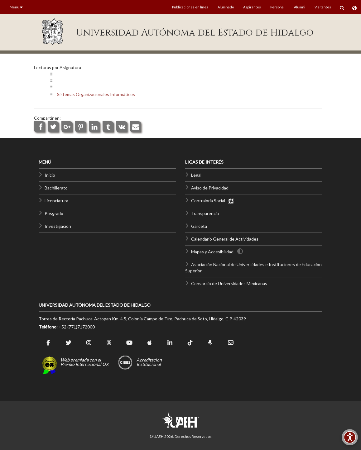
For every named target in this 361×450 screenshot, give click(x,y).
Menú (16, 7)
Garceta (199, 226)
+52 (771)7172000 (77, 326)
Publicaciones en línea (190, 7)
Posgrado (54, 213)
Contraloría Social (212, 200)
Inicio (50, 175)
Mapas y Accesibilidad (212, 251)
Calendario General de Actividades (224, 239)
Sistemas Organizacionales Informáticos (96, 94)
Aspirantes (252, 7)
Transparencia (205, 213)
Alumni (299, 7)
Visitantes (323, 7)
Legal (196, 175)
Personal (277, 7)
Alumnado (226, 7)
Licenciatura (56, 200)
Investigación (58, 226)
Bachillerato (56, 187)
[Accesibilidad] (350, 437)
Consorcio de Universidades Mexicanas (229, 283)
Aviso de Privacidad (210, 187)
